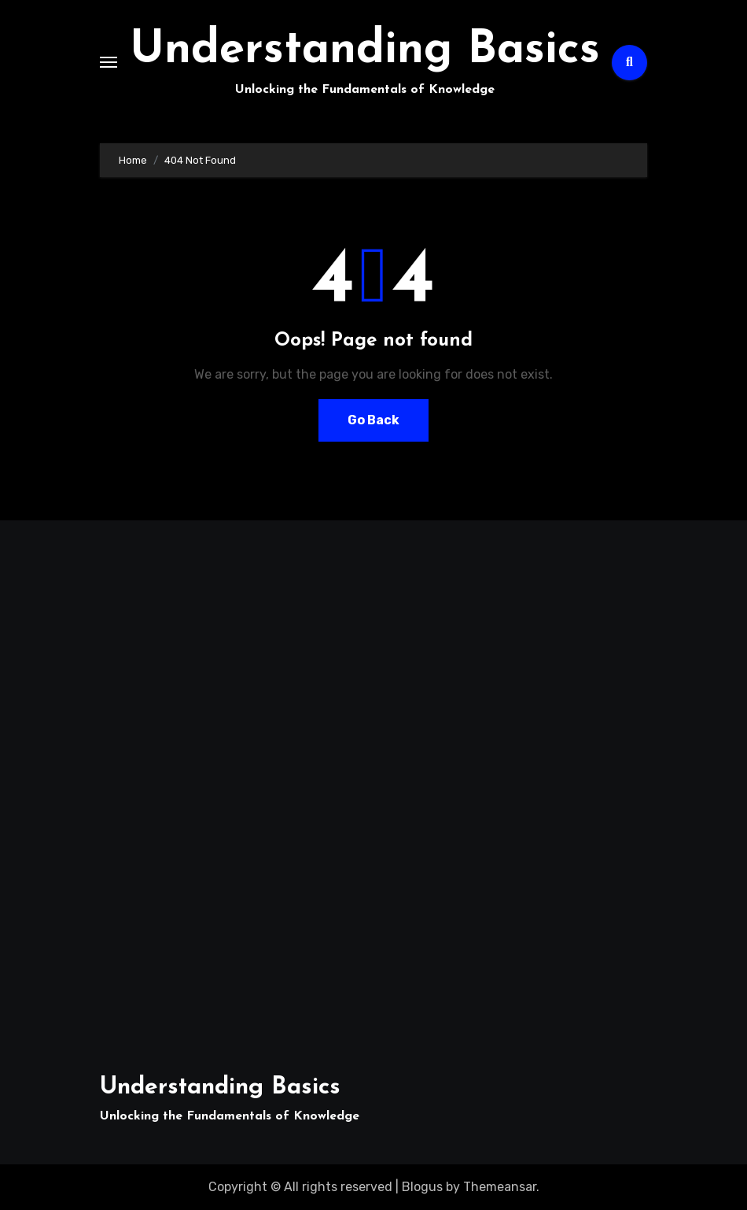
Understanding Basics (365, 51)
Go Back (373, 420)
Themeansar (499, 1186)
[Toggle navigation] (108, 62)
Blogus (422, 1186)
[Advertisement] (187, 788)
